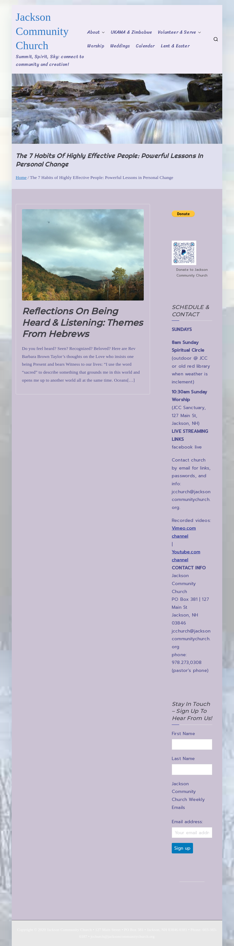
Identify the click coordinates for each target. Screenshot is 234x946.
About (96, 32)
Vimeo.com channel (184, 532)
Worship (95, 46)
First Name (183, 733)
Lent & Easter (175, 46)
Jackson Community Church (42, 31)
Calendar (145, 46)
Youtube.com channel (186, 556)
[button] (102, 32)
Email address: (187, 821)
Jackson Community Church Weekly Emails (188, 796)
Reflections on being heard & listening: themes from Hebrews (82, 322)
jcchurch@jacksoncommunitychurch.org (191, 499)
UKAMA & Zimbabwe (131, 32)
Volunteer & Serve (179, 32)
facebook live (187, 447)
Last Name (183, 758)
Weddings (120, 46)
